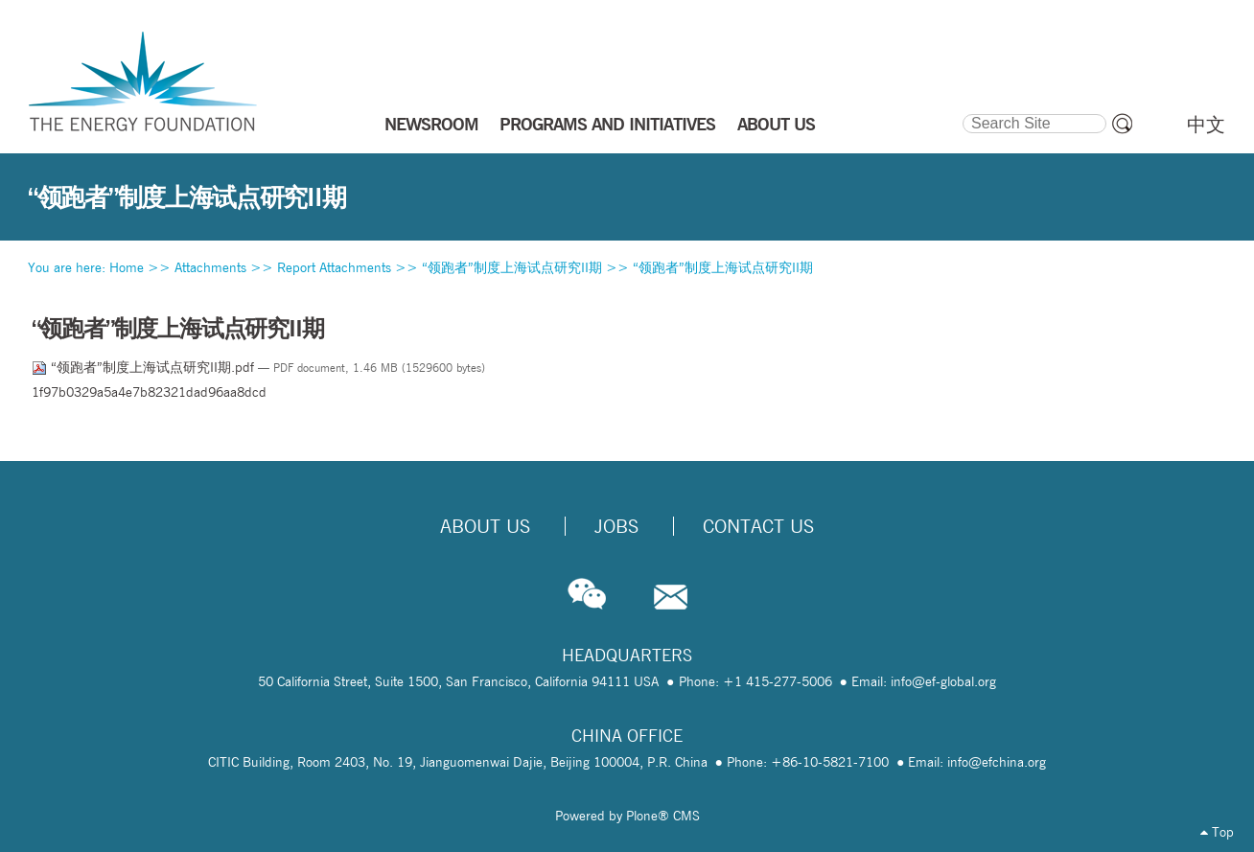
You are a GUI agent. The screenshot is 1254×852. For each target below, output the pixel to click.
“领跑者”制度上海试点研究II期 (512, 267)
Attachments (210, 267)
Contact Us (758, 526)
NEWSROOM (431, 123)
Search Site (961, 111)
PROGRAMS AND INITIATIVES (607, 123)
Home (126, 267)
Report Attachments (334, 267)
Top (1217, 831)
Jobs (616, 526)
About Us (485, 526)
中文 (1206, 124)
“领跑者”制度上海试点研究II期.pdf (145, 367)
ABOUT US (776, 123)
